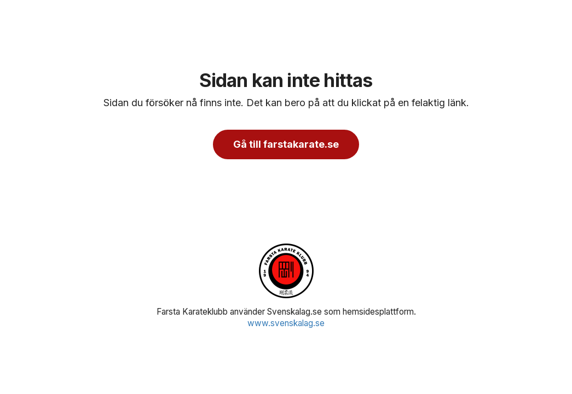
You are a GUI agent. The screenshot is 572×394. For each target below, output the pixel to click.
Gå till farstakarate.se (286, 144)
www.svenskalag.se (286, 323)
